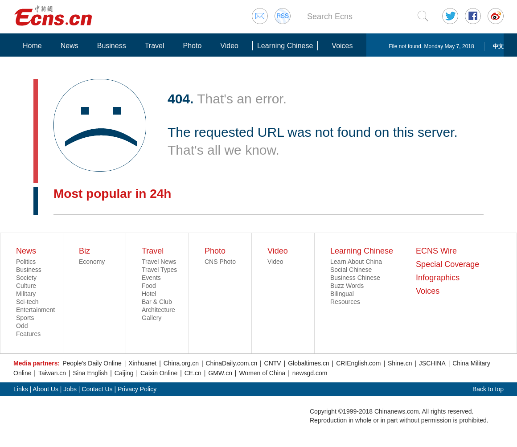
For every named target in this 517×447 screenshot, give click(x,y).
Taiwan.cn (52, 373)
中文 (498, 46)
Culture (26, 285)
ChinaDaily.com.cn (232, 363)
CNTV (272, 363)
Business (111, 45)
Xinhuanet (142, 363)
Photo (192, 45)
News (69, 45)
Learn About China (356, 261)
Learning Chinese (285, 45)
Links (20, 389)
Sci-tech (27, 301)
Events (151, 277)
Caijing (124, 373)
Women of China (262, 373)
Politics (26, 261)
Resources (345, 301)
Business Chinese (355, 277)
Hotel (149, 293)
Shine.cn (400, 363)
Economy (92, 261)
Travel (154, 45)
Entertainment (35, 309)
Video (229, 45)
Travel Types (159, 269)
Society (26, 277)
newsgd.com (310, 373)
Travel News (159, 261)
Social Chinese (351, 269)
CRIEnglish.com (358, 363)
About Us (45, 389)
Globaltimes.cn (308, 363)
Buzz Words (347, 285)
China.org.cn (181, 363)
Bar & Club (157, 301)
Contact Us (97, 389)
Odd (22, 325)
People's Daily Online (92, 363)
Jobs (70, 389)
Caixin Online (158, 373)
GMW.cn (220, 373)
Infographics (438, 277)
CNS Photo (220, 261)
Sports (25, 317)
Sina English (90, 373)
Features (28, 333)
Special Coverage (447, 264)
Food (149, 285)
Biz (84, 250)
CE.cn (193, 373)
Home (32, 45)
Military (26, 293)
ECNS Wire (436, 250)
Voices (342, 45)
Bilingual (342, 293)
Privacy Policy (137, 389)
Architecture (158, 309)
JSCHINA (432, 363)
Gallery (151, 317)
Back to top (488, 389)
